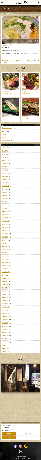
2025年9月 (5, 163)
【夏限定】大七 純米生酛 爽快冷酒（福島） (10, 61)
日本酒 (4, 134)
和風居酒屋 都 (23, 456)
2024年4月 (5, 202)
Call (39, 2)
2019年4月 (5, 332)
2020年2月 (5, 300)
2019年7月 (5, 323)
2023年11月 (5, 218)
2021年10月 (5, 259)
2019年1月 (5, 342)
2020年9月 (5, 281)
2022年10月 (5, 243)
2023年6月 (5, 234)
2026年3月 (5, 148)
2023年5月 (5, 237)
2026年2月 (5, 151)
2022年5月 (5, 256)
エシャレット (5, 119)
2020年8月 (5, 285)
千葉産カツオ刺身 (26, 93)
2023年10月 (5, 221)
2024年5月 (5, 199)
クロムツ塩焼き (25, 119)
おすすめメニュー (35, 16)
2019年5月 (5, 329)
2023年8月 (5, 227)
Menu (2, 2)
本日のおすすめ (6, 141)
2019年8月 (5, 320)
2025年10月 (5, 160)
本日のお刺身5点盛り (7, 93)
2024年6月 (5, 195)
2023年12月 (5, 214)
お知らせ (4, 131)
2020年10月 (5, 278)
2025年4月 (5, 176)
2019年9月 (5, 316)
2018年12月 (5, 345)
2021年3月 (5, 265)
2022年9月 (5, 246)
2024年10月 (5, 186)
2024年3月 (5, 205)
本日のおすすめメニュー (33, 60)
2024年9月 (5, 189)
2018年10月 (5, 351)
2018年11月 (5, 348)
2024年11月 (5, 183)
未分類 (4, 137)
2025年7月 (5, 170)
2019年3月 (5, 336)
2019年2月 (5, 339)
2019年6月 (5, 326)
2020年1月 (5, 304)
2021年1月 (5, 269)
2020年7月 (5, 288)
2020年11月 (5, 275)
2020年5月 (5, 294)
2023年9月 (5, 224)
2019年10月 (5, 313)
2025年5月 (5, 173)
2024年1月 (5, 211)
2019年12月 (5, 307)
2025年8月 (5, 167)
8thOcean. (28, 458)
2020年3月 (5, 297)
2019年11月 (5, 310)
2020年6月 (5, 291)
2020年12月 (5, 272)
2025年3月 (5, 179)
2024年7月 (5, 192)
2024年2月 (5, 208)
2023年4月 (5, 240)
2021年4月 (5, 262)
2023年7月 (5, 230)
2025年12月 (5, 154)
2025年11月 (5, 157)
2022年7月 (5, 249)
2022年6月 (5, 253)
